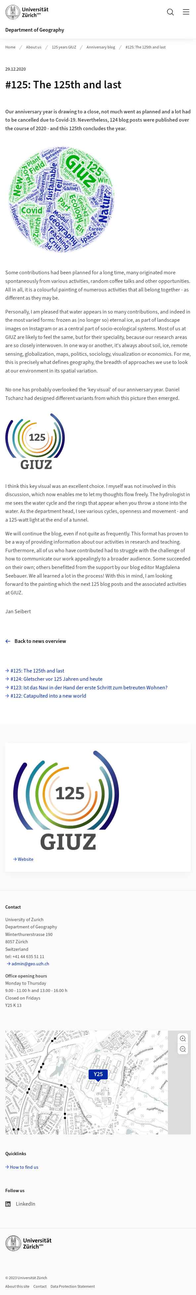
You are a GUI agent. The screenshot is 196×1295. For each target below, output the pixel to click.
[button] (182, 1038)
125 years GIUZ (64, 47)
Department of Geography (34, 30)
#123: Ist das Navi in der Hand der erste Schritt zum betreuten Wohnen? (89, 687)
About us (33, 47)
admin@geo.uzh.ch (30, 964)
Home (10, 47)
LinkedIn (20, 1204)
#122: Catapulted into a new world (48, 696)
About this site (17, 1286)
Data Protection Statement (73, 1286)
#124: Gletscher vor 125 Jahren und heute (56, 679)
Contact (40, 1286)
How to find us (24, 1167)
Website (25, 859)
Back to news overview (35, 641)
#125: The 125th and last (146, 47)
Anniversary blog (101, 47)
